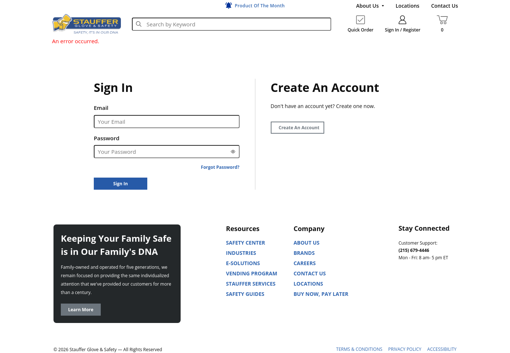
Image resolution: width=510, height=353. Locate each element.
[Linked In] (404, 290)
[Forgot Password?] (220, 167)
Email (101, 107)
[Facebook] (437, 290)
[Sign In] (120, 184)
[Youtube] (420, 290)
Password (106, 138)
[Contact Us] (444, 6)
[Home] (86, 24)
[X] (404, 309)
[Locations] (408, 6)
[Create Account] (297, 128)
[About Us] (370, 6)
